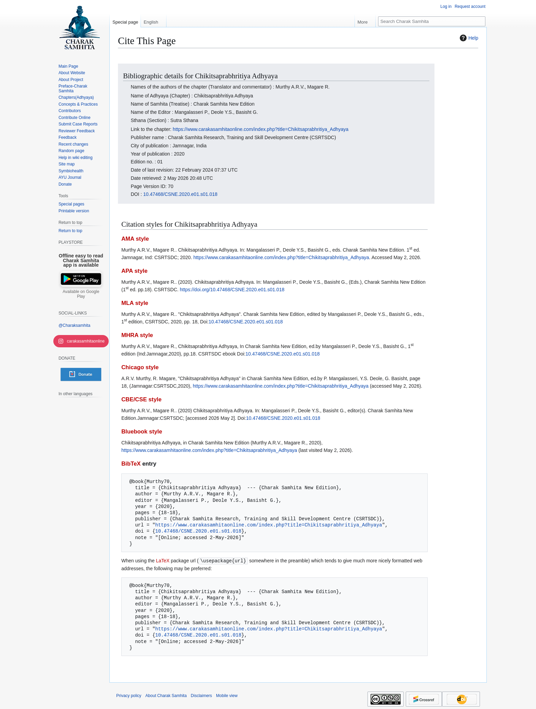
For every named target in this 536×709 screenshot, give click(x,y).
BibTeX (131, 463)
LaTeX (163, 560)
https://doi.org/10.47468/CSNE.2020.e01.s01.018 (232, 289)
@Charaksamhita (74, 325)
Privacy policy (128, 695)
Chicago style (140, 367)
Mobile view (227, 695)
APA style (134, 271)
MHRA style (137, 335)
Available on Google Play (81, 294)
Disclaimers (201, 695)
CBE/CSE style (141, 399)
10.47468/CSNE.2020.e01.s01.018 (180, 194)
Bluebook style (141, 431)
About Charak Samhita (166, 695)
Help (468, 38)
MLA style (134, 303)
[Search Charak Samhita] (431, 21)
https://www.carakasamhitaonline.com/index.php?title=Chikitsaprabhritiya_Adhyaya (260, 129)
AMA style (135, 239)
